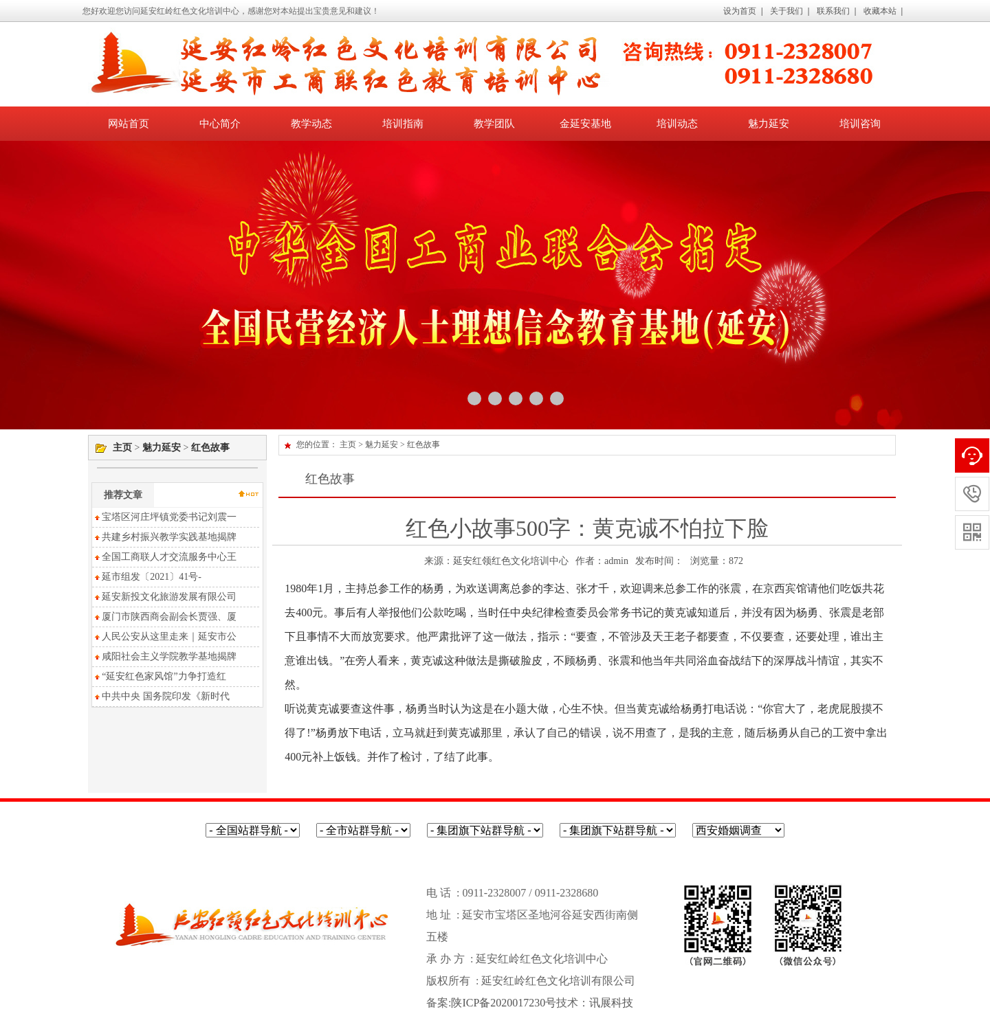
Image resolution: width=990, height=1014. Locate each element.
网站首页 (128, 123)
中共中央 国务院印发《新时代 (161, 696)
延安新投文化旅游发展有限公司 (164, 597)
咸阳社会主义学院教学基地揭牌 (164, 656)
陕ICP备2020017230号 (503, 1003)
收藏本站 (880, 11)
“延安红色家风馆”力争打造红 (159, 676)
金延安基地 (585, 123)
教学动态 (311, 123)
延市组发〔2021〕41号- (146, 577)
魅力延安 (768, 123)
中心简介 (220, 123)
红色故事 (210, 447)
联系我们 (833, 11)
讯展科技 (611, 1003)
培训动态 (677, 123)
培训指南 (403, 123)
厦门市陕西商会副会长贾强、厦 (164, 616)
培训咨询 (860, 123)
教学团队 (494, 123)
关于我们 (786, 11)
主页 (122, 447)
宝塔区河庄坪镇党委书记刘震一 (164, 517)
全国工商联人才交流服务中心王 (164, 557)
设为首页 (739, 11)
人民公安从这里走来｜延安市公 (164, 636)
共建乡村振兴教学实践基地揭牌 (164, 537)
